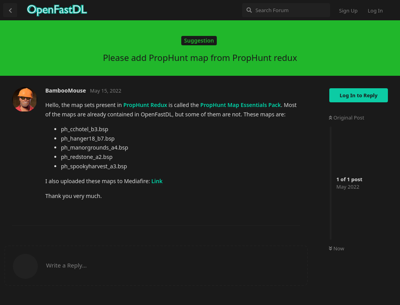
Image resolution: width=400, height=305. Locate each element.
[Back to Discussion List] (10, 10)
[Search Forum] (286, 10)
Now (336, 248)
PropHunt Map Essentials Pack (240, 105)
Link (156, 181)
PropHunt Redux (145, 105)
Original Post (346, 117)
